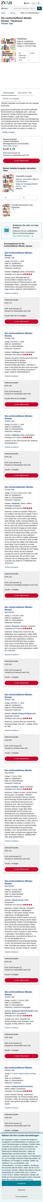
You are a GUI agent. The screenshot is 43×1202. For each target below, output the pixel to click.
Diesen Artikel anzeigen (10, 146)
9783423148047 (21, 181)
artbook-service (18, 900)
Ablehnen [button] (21, 1190)
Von (23, 56)
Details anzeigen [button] (9, 132)
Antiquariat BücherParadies (22, 1086)
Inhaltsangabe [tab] (8, 93)
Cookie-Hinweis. (7, 1175)
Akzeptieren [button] (21, 1183)
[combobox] (24, 8)
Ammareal (15, 626)
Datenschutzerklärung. (25, 1179)
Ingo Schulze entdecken (23, 236)
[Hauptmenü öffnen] (5, 8)
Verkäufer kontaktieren (11, 293)
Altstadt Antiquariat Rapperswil (23, 713)
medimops (16, 272)
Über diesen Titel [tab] (25, 93)
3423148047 (27, 179)
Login (33, 3)
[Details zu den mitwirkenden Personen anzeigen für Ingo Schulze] (7, 23)
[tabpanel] (20, 117)
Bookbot (15, 787)
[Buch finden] (39, 8)
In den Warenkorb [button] (21, 161)
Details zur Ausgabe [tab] (11, 99)
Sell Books (16, 503)
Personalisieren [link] (21, 1196)
